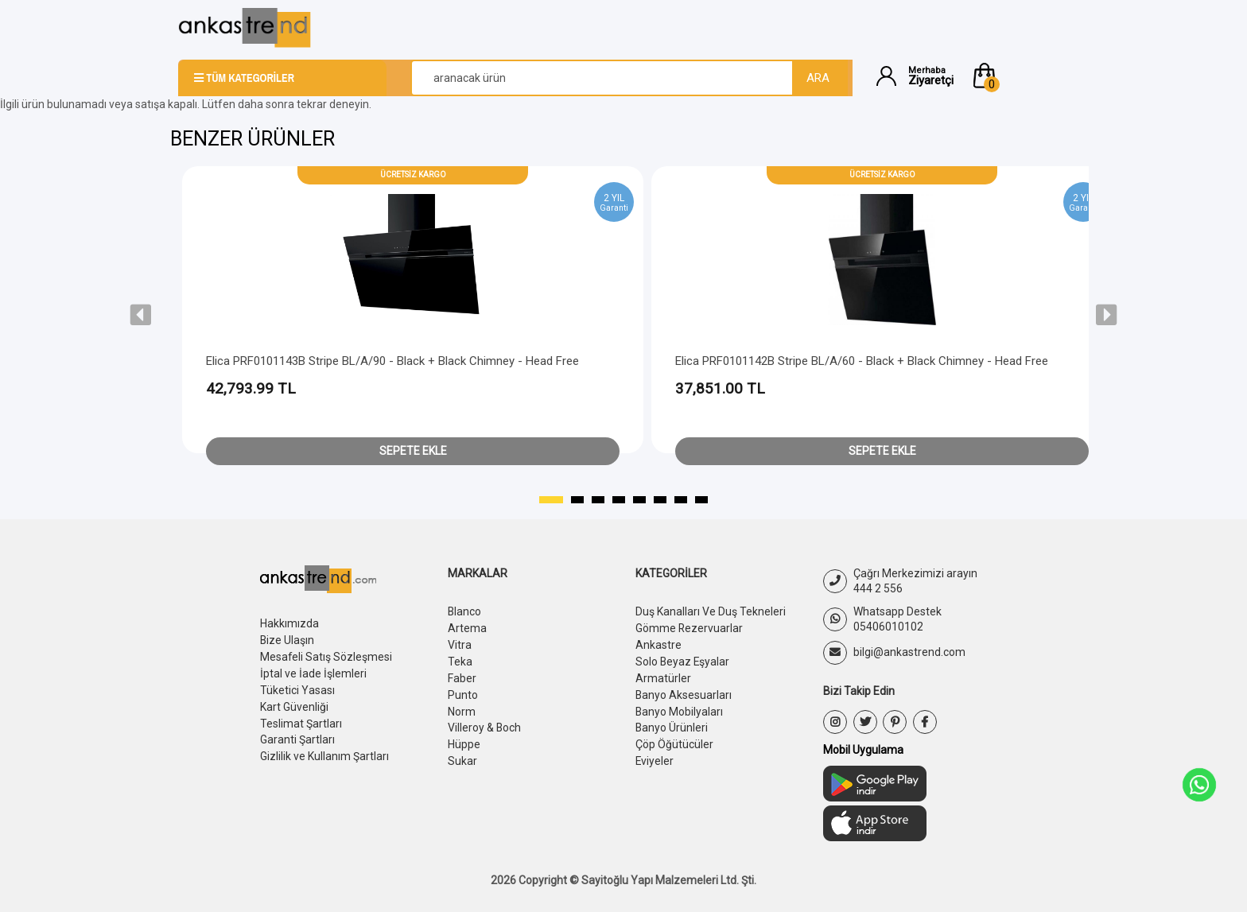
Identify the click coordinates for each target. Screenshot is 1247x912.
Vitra (460, 643)
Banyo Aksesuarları (683, 691)
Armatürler (663, 675)
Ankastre (658, 643)
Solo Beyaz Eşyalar (683, 659)
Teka (460, 659)
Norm (462, 706)
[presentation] (140, 315)
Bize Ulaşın (287, 639)
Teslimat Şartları (301, 718)
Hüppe (464, 738)
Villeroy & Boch (485, 722)
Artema (467, 627)
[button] (1019, 75)
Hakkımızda (289, 623)
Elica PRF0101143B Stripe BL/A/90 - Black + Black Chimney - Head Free (392, 361)
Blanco (465, 611)
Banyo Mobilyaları (679, 706)
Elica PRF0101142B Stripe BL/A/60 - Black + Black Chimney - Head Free (861, 361)
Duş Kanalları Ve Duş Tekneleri (710, 611)
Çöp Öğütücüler (674, 738)
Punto (463, 691)
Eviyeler (654, 754)
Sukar (462, 754)
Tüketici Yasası (297, 687)
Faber (462, 675)
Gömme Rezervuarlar (689, 627)
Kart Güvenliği (294, 703)
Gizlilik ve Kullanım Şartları (324, 750)
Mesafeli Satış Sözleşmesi (326, 655)
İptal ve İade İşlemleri (313, 671)
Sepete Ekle (413, 450)
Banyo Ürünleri (672, 722)
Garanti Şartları (297, 734)
